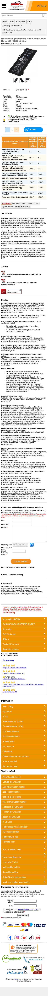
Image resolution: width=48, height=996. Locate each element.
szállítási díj (10, 613)
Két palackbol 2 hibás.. (24, 677)
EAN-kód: (6, 110)
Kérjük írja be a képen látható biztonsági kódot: (6, 551)
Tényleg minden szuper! (24, 666)
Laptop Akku (20, 22)
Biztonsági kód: (6, 545)
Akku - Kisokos (38, 510)
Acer (28, 22)
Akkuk (12, 22)
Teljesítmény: (7, 98)
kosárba (33, 129)
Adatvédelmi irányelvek (25, 567)
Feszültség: (7, 96)
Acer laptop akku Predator (11, 26)
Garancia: (6, 108)
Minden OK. (24, 690)
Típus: (5, 99)
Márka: (5, 107)
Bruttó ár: (6, 90)
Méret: (5, 103)
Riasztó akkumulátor (12, 849)
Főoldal (4, 22)
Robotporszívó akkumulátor (15, 827)
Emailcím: (5, 524)
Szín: (5, 101)
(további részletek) (31, 108)
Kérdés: (4, 527)
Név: (2, 521)
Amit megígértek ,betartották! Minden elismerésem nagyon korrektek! (24, 684)
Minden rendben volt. (24, 672)
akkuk (17, 979)
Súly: (5, 105)
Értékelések (8, 660)
